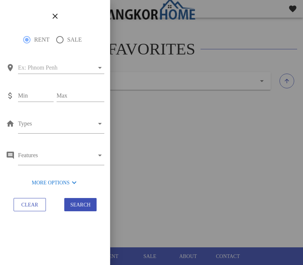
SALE (74, 39)
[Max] (80, 96)
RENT (42, 39)
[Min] (36, 96)
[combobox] (56, 68)
